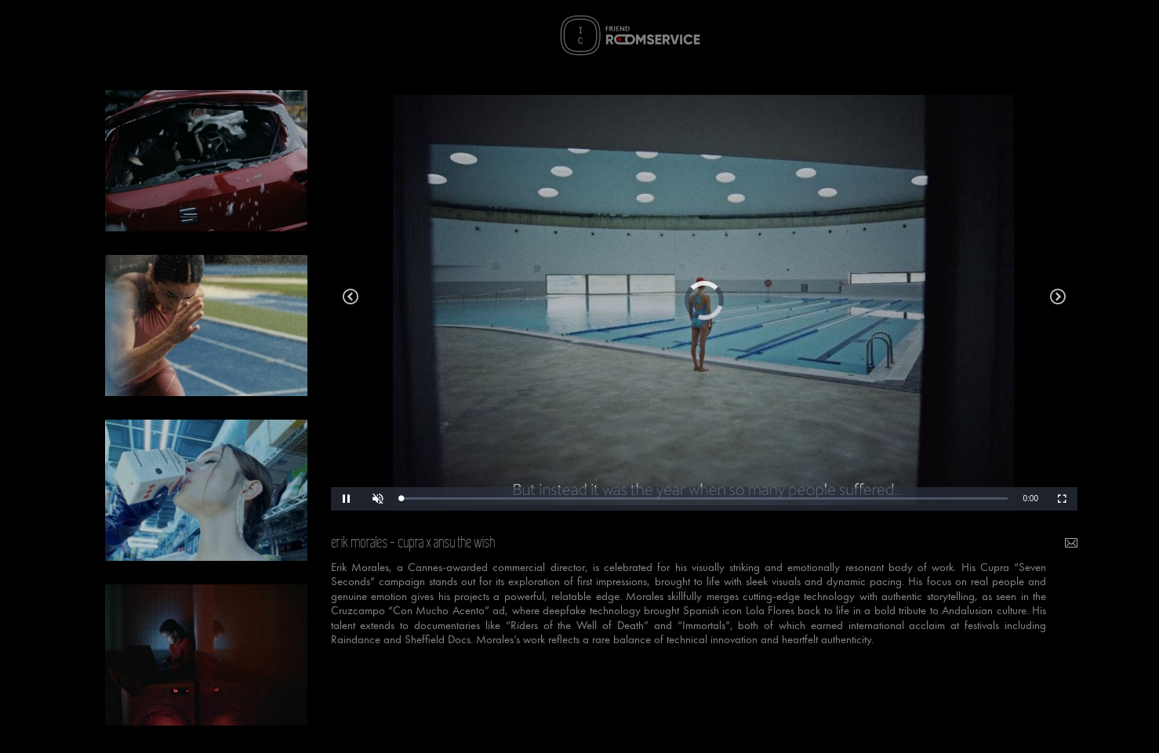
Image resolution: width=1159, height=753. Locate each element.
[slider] (704, 498)
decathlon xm (1058, 300)
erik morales (360, 542)
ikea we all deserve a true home (350, 300)
